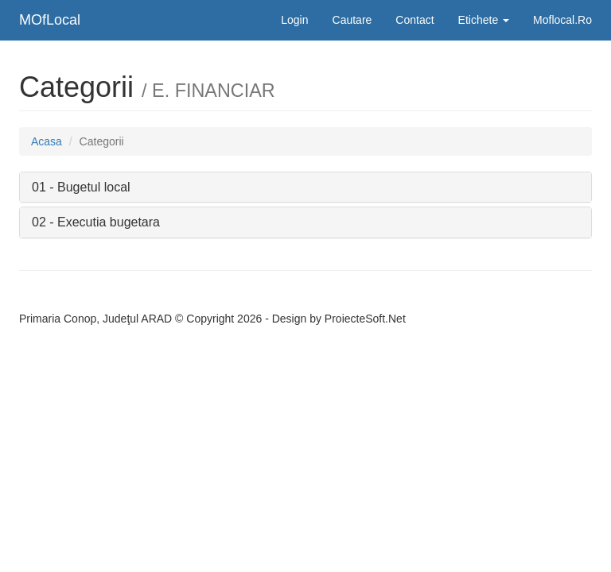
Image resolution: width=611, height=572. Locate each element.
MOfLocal (49, 20)
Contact (414, 20)
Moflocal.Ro (562, 20)
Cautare (352, 20)
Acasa (46, 141)
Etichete (483, 20)
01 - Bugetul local (81, 187)
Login (294, 20)
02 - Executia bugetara (96, 222)
